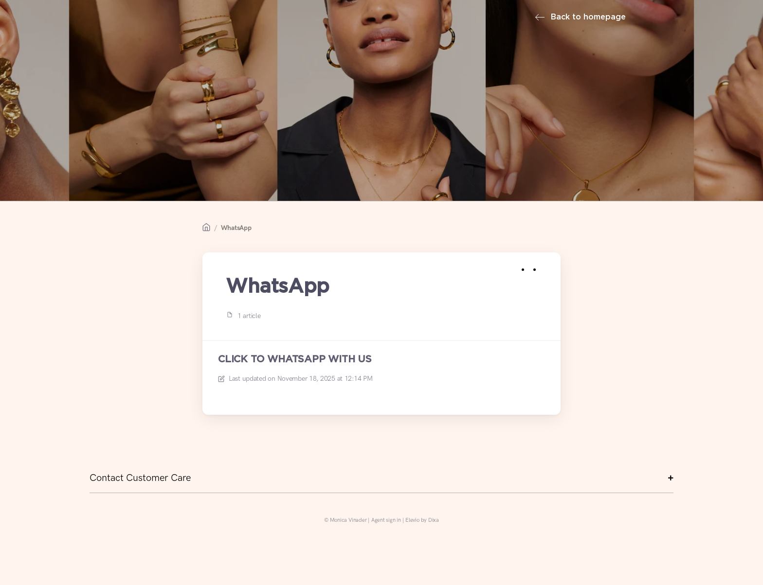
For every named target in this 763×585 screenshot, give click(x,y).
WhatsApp (236, 228)
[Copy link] (545, 268)
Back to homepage (580, 17)
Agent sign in (386, 520)
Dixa (433, 520)
